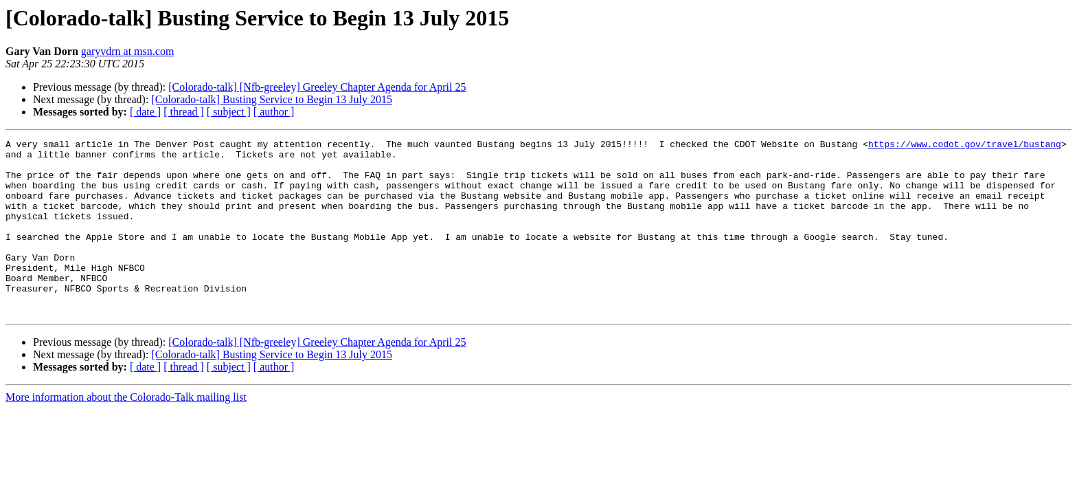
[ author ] (274, 112)
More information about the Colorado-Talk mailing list (126, 432)
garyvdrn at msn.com (127, 51)
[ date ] (145, 112)
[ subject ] (229, 112)
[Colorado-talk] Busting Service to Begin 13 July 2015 (271, 99)
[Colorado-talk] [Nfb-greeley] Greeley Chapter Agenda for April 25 (317, 87)
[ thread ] (183, 112)
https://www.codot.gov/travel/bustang (964, 146)
